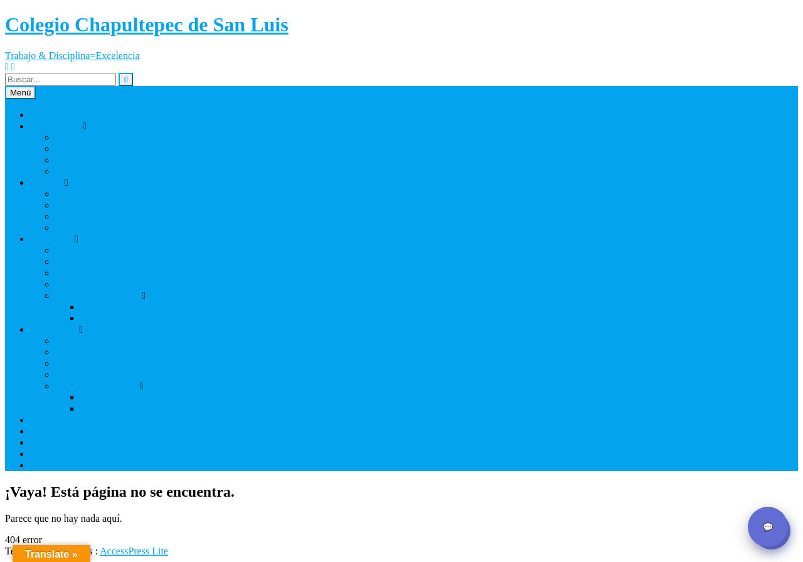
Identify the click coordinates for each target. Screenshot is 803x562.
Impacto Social (85, 148)
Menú (20, 92)
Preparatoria (54, 329)
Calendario (52, 419)
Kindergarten (56, 126)
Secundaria (52, 239)
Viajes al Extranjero (95, 284)
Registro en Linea (66, 465)
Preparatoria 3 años (119, 408)
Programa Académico (98, 295)
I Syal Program (110, 318)
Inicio (41, 114)
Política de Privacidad (74, 442)
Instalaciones (81, 137)
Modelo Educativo (92, 159)
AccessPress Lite (134, 551)
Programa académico (97, 386)
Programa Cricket (90, 171)
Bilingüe (97, 306)
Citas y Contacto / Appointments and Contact (121, 431)
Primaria (47, 182)
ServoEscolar (56, 453)
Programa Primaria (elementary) (120, 227)
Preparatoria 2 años (119, 397)
